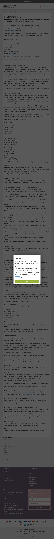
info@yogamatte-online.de (14, 53)
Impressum (6, 450)
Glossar (5, 448)
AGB (5, 439)
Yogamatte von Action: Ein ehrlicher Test (13, 496)
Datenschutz (7, 441)
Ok (27, 281)
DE (41, 6)
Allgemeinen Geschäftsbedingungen (40, 162)
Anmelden (40, 507)
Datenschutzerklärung (11, 357)
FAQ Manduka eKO (8, 444)
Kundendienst (7, 437)
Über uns (6, 452)
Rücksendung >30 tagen (27, 1)
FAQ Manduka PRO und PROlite (11, 446)
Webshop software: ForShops (27, 536)
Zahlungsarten (7, 459)
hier (26, 270)
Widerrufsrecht (7, 457)
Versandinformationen (9, 454)
